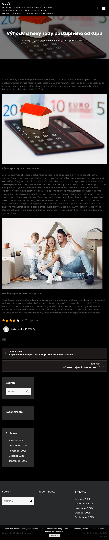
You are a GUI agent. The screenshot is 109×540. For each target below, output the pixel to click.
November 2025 (17, 450)
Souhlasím (54, 535)
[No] (105, 532)
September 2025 (18, 461)
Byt (4, 340)
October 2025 (16, 455)
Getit (6, 4)
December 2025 (18, 445)
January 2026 (16, 440)
